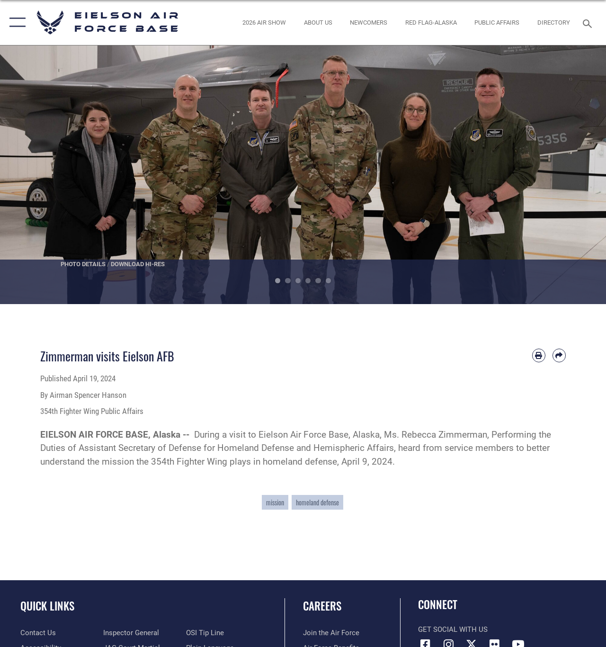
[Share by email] (559, 355)
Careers (322, 606)
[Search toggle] (589, 22)
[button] (15, 22)
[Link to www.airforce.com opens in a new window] (331, 633)
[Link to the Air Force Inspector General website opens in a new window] (131, 633)
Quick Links (47, 606)
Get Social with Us (453, 629)
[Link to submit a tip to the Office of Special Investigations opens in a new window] (205, 633)
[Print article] (538, 355)
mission (275, 502)
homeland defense (317, 502)
